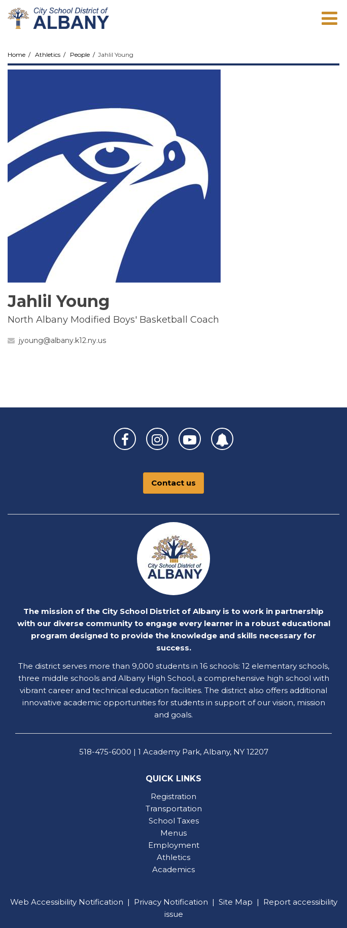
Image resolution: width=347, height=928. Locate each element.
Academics (173, 869)
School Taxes (174, 821)
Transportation (174, 808)
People (80, 54)
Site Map (236, 902)
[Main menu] (329, 18)
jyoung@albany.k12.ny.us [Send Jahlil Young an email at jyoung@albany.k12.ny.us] (62, 340)
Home (16, 54)
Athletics (47, 54)
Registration (173, 796)
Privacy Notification (171, 902)
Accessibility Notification (77, 902)
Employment (173, 845)
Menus (173, 833)
